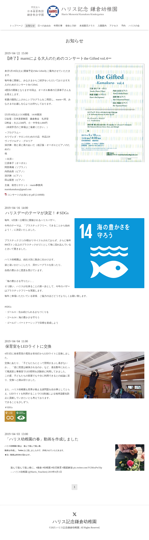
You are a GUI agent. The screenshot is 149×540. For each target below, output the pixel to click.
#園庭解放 (67, 467)
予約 (123, 25)
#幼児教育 (56, 467)
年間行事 (58, 25)
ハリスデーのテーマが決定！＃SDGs (37, 213)
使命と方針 (70, 25)
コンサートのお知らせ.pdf (21, 195)
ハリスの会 (134, 25)
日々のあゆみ (44, 25)
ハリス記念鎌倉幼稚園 (75, 521)
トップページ (16, 25)
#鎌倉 (39, 467)
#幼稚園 (46, 467)
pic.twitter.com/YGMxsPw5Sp (87, 467)
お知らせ (30, 25)
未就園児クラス (87, 25)
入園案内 (102, 25)
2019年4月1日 (55, 472)
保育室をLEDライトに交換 (28, 346)
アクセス (113, 25)
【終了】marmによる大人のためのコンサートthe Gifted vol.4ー (58, 58)
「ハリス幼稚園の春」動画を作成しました (42, 439)
